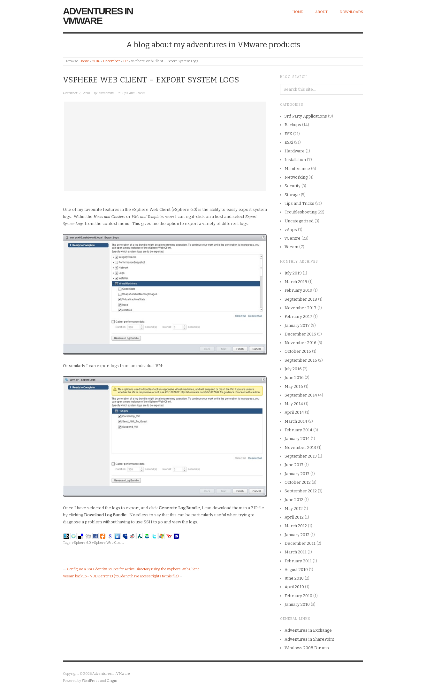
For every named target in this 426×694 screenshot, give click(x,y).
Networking (296, 177)
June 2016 (294, 377)
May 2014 (294, 403)
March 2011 (296, 552)
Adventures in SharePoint (309, 639)
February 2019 (298, 290)
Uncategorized (299, 221)
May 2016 (294, 386)
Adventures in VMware (98, 16)
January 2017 (297, 325)
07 (125, 61)
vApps (291, 229)
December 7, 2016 (76, 93)
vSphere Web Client (108, 543)
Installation (295, 159)
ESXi (289, 142)
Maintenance (297, 168)
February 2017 (298, 316)
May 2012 (294, 508)
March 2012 (296, 525)
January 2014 (297, 438)
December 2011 (300, 543)
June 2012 (294, 499)
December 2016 (300, 334)
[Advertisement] (165, 146)
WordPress (90, 681)
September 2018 (301, 299)
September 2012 (301, 491)
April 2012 (294, 517)
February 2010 (298, 595)
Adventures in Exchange (308, 630)
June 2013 (294, 464)
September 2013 (301, 456)
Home (298, 12)
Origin (112, 681)
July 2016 (293, 368)
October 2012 (298, 482)
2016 (96, 61)
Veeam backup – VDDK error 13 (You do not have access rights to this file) (121, 576)
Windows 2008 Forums (307, 647)
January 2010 (297, 604)
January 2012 (297, 534)
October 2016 (298, 351)
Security (292, 185)
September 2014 (301, 395)
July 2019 (293, 273)
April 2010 (294, 586)
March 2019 (296, 281)
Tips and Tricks (133, 93)
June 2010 (294, 578)
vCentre (292, 238)
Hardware (295, 151)
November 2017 (300, 307)
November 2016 (300, 342)
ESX (288, 133)
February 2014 (298, 430)
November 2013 (300, 447)
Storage (292, 194)
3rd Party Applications (306, 116)
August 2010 (296, 569)
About (321, 12)
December (111, 61)
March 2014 (296, 421)
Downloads (351, 12)
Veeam (291, 246)
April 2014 (294, 412)
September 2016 (301, 360)
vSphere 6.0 (81, 543)
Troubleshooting (300, 212)
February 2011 (298, 561)
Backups (293, 124)
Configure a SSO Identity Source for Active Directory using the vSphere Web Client (133, 569)
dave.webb (106, 93)
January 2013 (297, 473)
